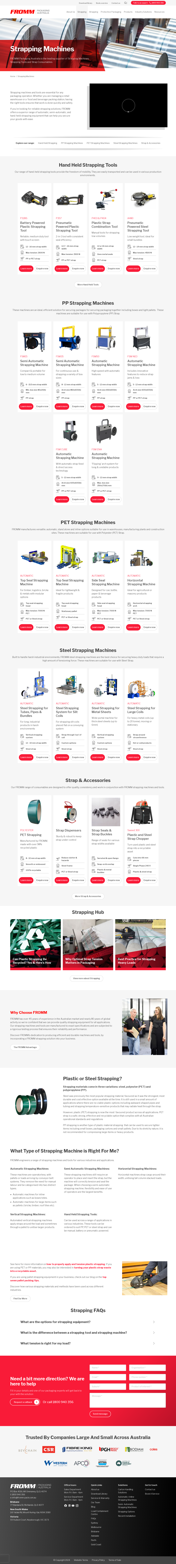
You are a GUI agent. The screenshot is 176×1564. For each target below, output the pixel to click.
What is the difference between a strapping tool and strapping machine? (73, 1332)
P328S (23, 218)
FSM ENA (97, 449)
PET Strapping (30, 835)
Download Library (99, 1494)
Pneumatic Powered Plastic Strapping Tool (67, 226)
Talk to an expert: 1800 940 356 (148, 3)
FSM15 (23, 356)
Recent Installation (127, 1516)
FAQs (93, 1518)
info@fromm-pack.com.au (24, 1497)
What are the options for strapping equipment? (55, 1322)
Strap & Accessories (150, 143)
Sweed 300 (133, 830)
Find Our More (20, 1298)
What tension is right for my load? (45, 1343)
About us (95, 1489)
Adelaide (95, 1536)
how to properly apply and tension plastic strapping (76, 1264)
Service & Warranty (100, 1498)
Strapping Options (126, 1511)
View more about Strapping (86, 978)
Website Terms (81, 1560)
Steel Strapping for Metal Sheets (106, 710)
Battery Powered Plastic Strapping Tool (32, 226)
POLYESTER (26, 830)
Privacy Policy (98, 1560)
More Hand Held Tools (88, 284)
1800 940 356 (63, 1402)
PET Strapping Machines (98, 143)
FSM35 (60, 356)
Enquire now (42, 268)
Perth (93, 1540)
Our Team (95, 1502)
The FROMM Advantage (25, 1047)
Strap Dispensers (68, 830)
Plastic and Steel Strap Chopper (139, 837)
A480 (130, 218)
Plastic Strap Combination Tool (105, 224)
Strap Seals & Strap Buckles (102, 832)
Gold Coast (96, 1544)
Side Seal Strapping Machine (106, 582)
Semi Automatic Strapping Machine (34, 363)
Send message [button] (100, 1414)
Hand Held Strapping (47, 143)
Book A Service (152, 1494)
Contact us (116, 3)
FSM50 (95, 356)
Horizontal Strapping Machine (141, 582)
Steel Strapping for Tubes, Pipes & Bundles (34, 712)
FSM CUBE (61, 449)
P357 (59, 218)
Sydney (94, 1523)
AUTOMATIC (26, 575)
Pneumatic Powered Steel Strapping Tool (138, 226)
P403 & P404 (99, 218)
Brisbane (95, 1531)
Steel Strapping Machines (125, 143)
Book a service (102, 3)
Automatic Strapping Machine (106, 363)
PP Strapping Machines (72, 143)
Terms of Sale (114, 1560)
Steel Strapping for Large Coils (141, 710)
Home (12, 76)
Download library (85, 3)
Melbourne (96, 1527)
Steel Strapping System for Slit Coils (67, 712)
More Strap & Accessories (88, 896)
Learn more (26, 268)
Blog (93, 1507)
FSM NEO (132, 356)
